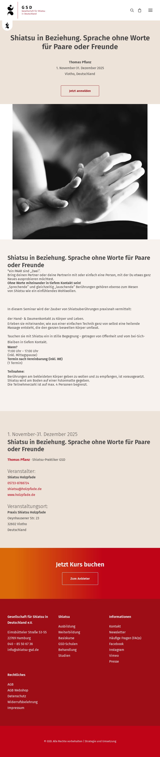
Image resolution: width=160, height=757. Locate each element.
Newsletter (117, 632)
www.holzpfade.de (21, 495)
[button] (150, 10)
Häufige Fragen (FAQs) (125, 638)
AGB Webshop (18, 690)
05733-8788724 (18, 483)
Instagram (116, 650)
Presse (114, 661)
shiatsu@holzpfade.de (25, 489)
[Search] (130, 10)
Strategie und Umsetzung (100, 741)
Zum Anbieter (80, 578)
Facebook (116, 644)
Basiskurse (66, 638)
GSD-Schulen (68, 644)
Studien (64, 656)
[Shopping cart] (137, 10)
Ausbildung (66, 626)
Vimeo (114, 656)
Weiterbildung (69, 632)
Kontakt (115, 626)
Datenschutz (17, 696)
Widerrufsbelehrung (23, 702)
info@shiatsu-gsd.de (23, 650)
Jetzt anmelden (80, 91)
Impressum (16, 708)
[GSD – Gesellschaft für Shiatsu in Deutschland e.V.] (26, 10)
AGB (11, 684)
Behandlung (67, 650)
